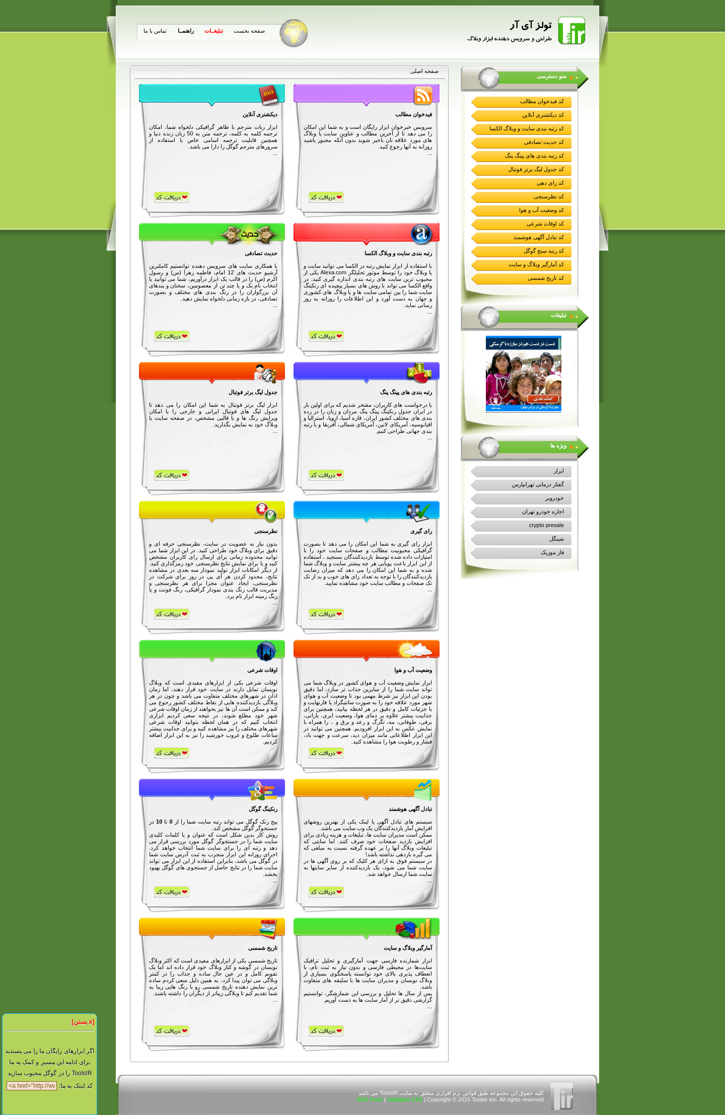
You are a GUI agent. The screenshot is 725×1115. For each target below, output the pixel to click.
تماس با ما (155, 31)
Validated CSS (405, 1099)
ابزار (559, 471)
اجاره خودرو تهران (543, 511)
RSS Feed (370, 1099)
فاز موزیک (552, 552)
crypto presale (546, 525)
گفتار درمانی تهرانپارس (538, 484)
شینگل (556, 539)
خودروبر (554, 498)
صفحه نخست (249, 31)
